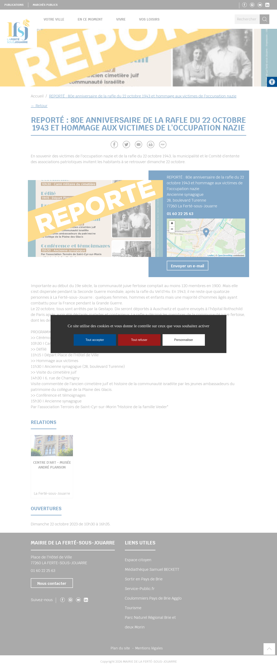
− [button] (172, 229)
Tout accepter (94, 339)
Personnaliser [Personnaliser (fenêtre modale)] (183, 339)
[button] (272, 82)
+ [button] (172, 224)
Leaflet (211, 255)
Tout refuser (139, 339)
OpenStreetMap (225, 255)
